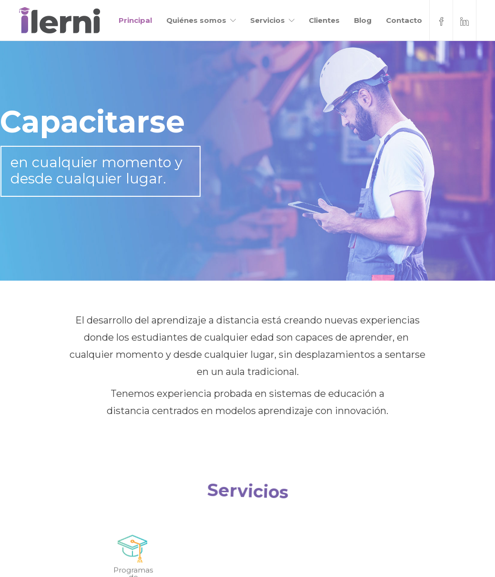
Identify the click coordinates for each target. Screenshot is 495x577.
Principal (135, 20)
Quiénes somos (196, 20)
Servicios (267, 20)
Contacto (404, 20)
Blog (363, 20)
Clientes (324, 20)
